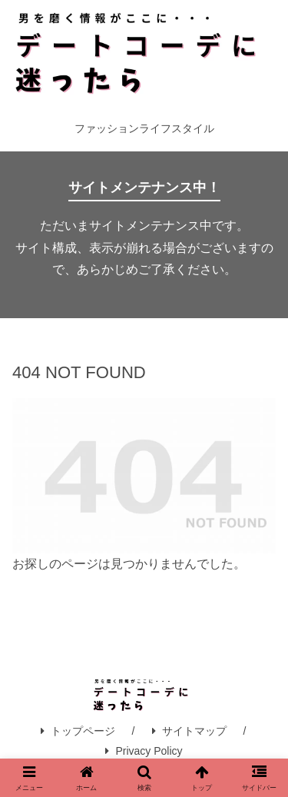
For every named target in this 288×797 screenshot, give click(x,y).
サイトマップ (189, 731)
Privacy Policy (143, 751)
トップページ (78, 731)
